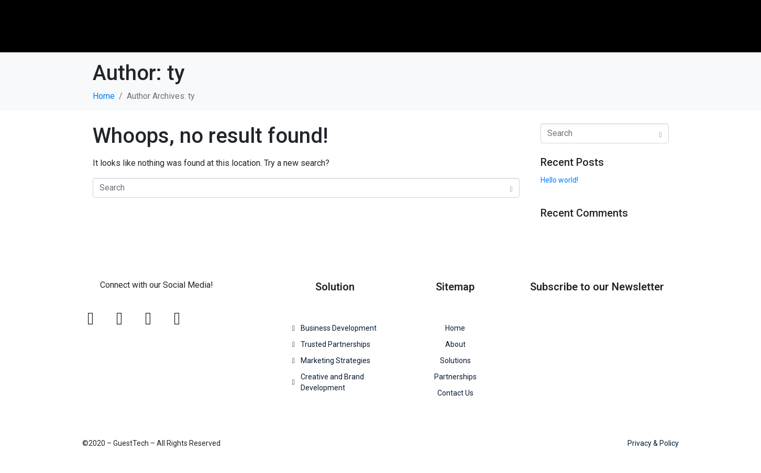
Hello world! (559, 180)
